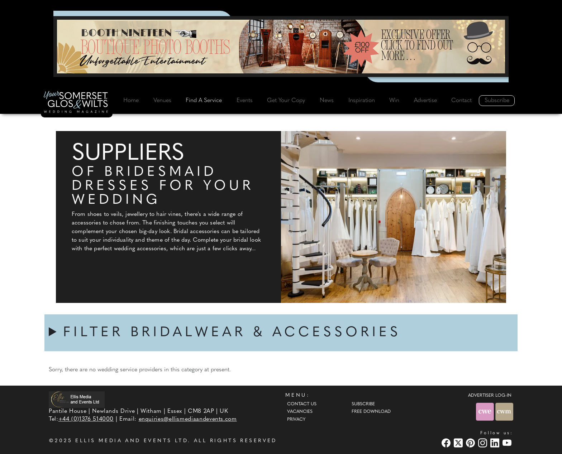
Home (131, 100)
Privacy (296, 419)
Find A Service (204, 100)
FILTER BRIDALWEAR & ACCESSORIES (232, 333)
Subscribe (497, 100)
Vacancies (300, 412)
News (327, 100)
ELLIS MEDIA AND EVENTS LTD (131, 441)
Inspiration (361, 100)
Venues (162, 100)
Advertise (425, 100)
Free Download (371, 412)
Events (245, 100)
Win (394, 100)
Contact (461, 100)
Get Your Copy (286, 100)
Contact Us (301, 404)
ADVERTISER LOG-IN (489, 395)
